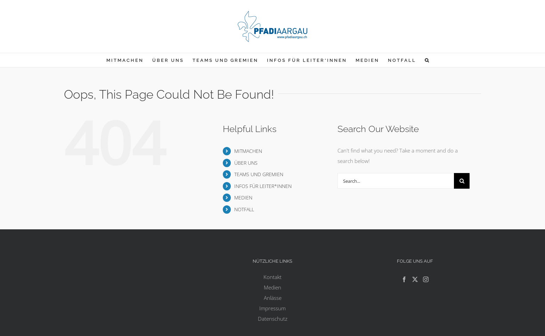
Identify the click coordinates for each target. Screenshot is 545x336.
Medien (272, 287)
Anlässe (273, 297)
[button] (427, 60)
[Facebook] (404, 279)
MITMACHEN (248, 151)
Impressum (272, 308)
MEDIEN (243, 197)
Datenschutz (272, 318)
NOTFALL (244, 209)
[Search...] (395, 181)
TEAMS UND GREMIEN (258, 174)
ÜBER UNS (246, 162)
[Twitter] (415, 279)
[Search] (462, 181)
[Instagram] (426, 279)
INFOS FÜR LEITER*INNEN (263, 186)
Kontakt (272, 276)
